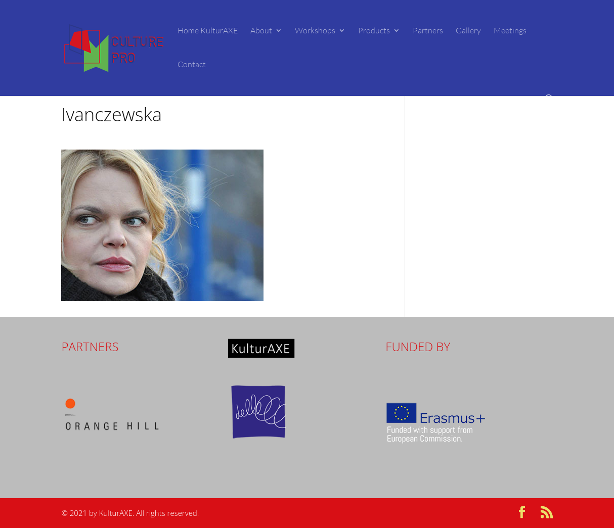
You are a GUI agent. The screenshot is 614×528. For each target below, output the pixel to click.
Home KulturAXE (208, 31)
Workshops (315, 31)
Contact (192, 65)
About (261, 31)
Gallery (468, 31)
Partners (428, 31)
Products (374, 31)
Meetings (510, 31)
